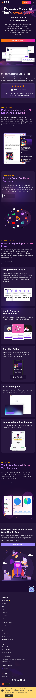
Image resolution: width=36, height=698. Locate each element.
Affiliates (4, 603)
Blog (3, 606)
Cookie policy (5, 646)
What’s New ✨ (6, 600)
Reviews (4, 628)
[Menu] (34, 2)
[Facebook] (12, 680)
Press (3, 609)
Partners (4, 625)
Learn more (23, 692)
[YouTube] (21, 680)
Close (9, 695)
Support (4, 618)
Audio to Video (6, 634)
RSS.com (24, 659)
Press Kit (4, 612)
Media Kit (4, 615)
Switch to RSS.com (7, 639)
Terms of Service (6, 652)
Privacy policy (6, 649)
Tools (3, 631)
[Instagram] (24, 680)
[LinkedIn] (18, 680)
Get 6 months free (18, 544)
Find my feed (6, 637)
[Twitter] (15, 680)
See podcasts (6, 661)
